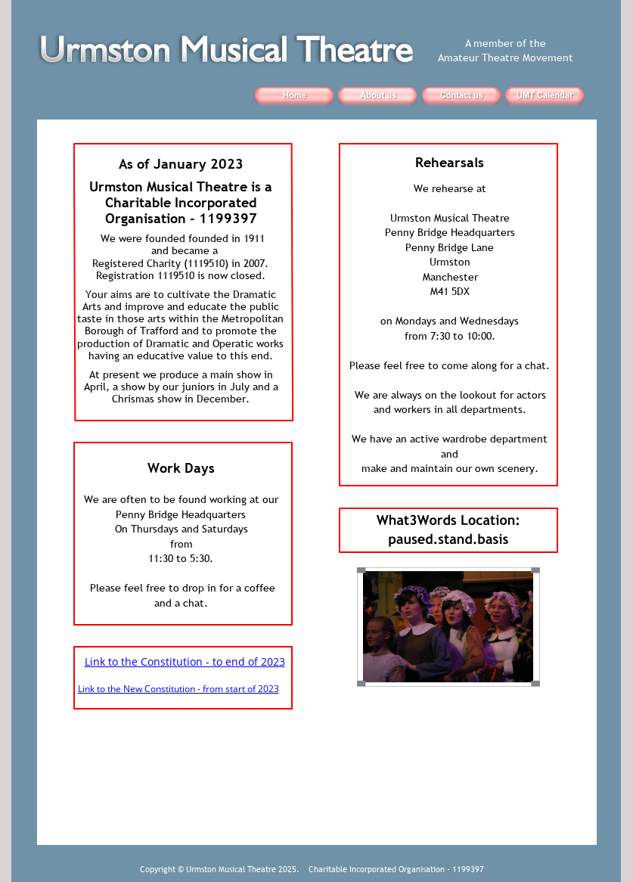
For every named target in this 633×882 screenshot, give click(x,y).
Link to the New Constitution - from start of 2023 (178, 688)
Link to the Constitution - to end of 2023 (185, 661)
